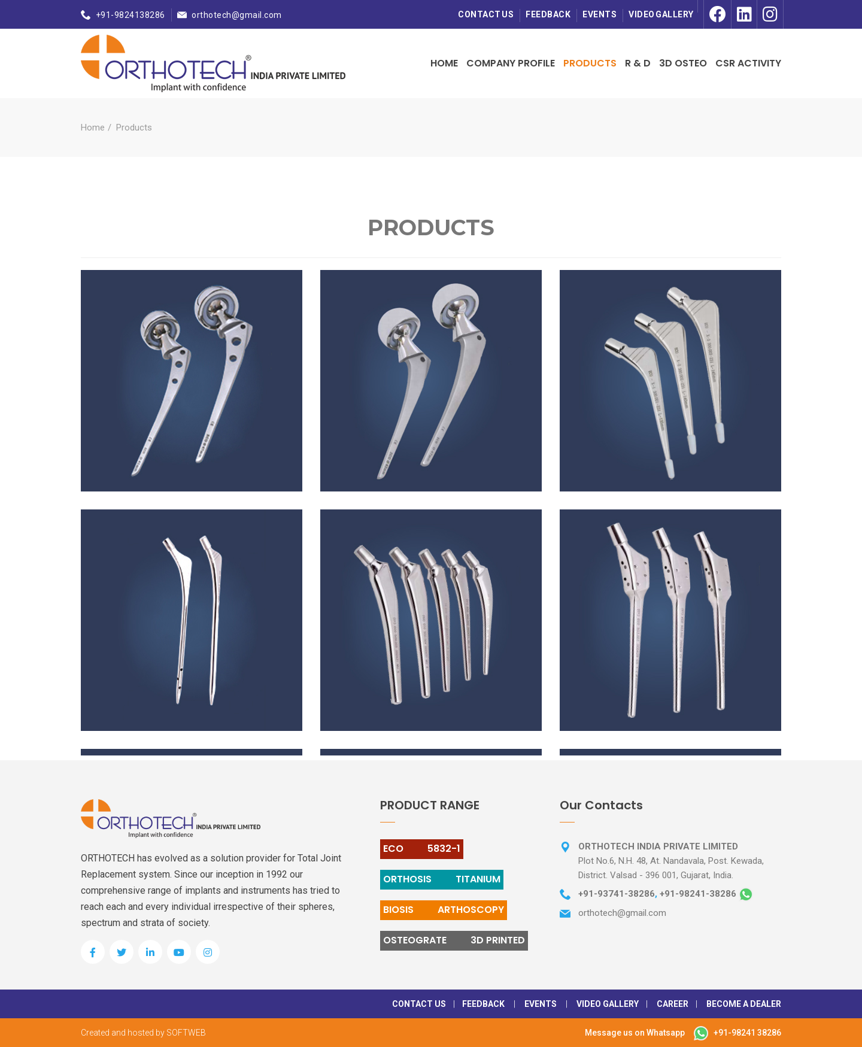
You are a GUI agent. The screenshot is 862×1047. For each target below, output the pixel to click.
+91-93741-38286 (616, 893)
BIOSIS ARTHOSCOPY (443, 909)
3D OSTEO (683, 63)
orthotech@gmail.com (237, 15)
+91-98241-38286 (698, 893)
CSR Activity (748, 63)
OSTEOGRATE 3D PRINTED (454, 940)
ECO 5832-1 (421, 848)
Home (444, 63)
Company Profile (510, 63)
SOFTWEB (186, 1032)
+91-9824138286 (130, 15)
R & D (638, 63)
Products (590, 63)
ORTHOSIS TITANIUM (441, 879)
